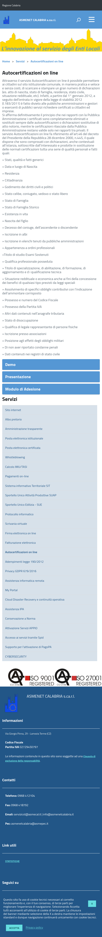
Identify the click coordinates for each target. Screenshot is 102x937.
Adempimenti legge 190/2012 (24, 561)
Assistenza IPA (14, 609)
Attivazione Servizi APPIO (21, 628)
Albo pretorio (13, 419)
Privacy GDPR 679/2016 (20, 571)
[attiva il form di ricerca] (78, 20)
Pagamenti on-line (17, 476)
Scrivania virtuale (16, 523)
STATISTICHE (12, 861)
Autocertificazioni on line (47, 61)
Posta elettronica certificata (22, 448)
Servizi (20, 61)
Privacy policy (34, 927)
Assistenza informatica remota (24, 580)
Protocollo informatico (19, 514)
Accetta (14, 928)
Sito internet (13, 410)
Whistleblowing (15, 457)
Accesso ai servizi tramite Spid (24, 637)
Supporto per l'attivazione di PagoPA (28, 647)
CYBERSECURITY (16, 656)
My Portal (11, 590)
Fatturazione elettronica (20, 542)
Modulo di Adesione (22, 389)
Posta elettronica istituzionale (24, 438)
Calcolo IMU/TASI (16, 467)
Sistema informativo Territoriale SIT (27, 486)
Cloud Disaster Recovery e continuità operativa (34, 599)
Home (6, 61)
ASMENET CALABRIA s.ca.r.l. (37, 19)
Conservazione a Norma (20, 618)
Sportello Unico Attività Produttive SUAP (30, 495)
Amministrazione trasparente (23, 429)
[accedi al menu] (92, 19)
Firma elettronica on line (20, 533)
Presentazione (18, 377)
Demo (10, 364)
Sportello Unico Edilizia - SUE (23, 504)
